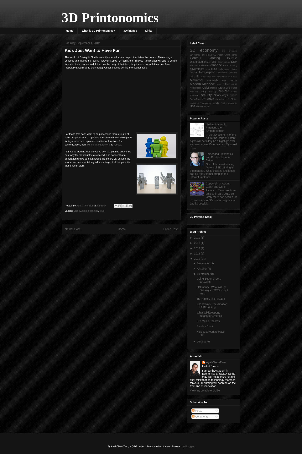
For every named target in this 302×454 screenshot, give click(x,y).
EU (202, 65)
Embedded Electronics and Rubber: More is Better (219, 157)
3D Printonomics (110, 17)
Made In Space (229, 76)
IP (197, 76)
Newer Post (72, 229)
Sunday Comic (205, 326)
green (208, 69)
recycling (212, 91)
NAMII (226, 84)
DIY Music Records (208, 321)
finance (216, 65)
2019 (197, 237)
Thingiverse (205, 103)
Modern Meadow (202, 84)
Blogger (189, 446)
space (233, 95)
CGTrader (218, 55)
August (201, 341)
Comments (200, 416)
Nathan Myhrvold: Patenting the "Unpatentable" (216, 128)
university (232, 103)
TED (228, 99)
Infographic (207, 72)
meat (224, 80)
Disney (77, 210)
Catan (209, 55)
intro (192, 76)
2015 (197, 242)
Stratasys (207, 99)
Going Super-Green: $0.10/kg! (209, 280)
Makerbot (196, 80)
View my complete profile (205, 390)
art (203, 55)
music (218, 84)
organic (213, 88)
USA (192, 106)
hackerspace (224, 69)
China (227, 55)
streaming (219, 99)
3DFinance (130, 30)
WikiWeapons (202, 106)
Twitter (224, 103)
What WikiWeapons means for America (209, 314)
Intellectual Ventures (227, 72)
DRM (234, 61)
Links (148, 30)
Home (69, 30)
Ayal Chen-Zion (216, 362)
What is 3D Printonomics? (98, 30)
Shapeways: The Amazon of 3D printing (212, 306)
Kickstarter (206, 76)
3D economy (204, 50)
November (203, 263)
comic (234, 55)
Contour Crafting (205, 58)
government (197, 68)
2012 (197, 258)
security (206, 95)
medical (233, 80)
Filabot (207, 65)
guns (214, 68)
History (234, 69)
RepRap (224, 91)
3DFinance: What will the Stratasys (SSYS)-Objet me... (212, 290)
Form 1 (226, 65)
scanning (93, 210)
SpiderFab (195, 99)
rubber (234, 91)
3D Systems (229, 51)
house (193, 72)
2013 (197, 253)
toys (102, 210)
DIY (214, 61)
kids (84, 210)
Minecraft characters (98, 144)
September (204, 274)
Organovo (224, 87)
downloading (224, 62)
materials (212, 80)
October (202, 268)
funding (233, 65)
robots (117, 144)
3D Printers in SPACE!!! (211, 298)
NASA (234, 84)
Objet (205, 87)
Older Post (170, 229)
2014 (197, 248)
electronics (195, 65)
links (219, 76)
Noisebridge (195, 88)
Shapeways (221, 95)
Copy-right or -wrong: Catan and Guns (218, 185)
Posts (197, 410)
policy (203, 91)
